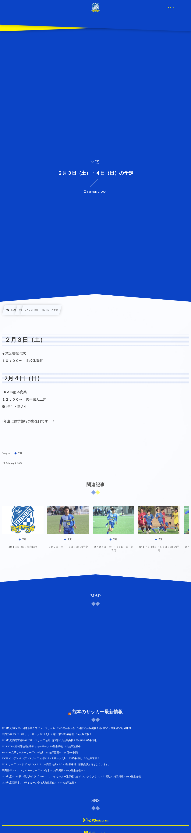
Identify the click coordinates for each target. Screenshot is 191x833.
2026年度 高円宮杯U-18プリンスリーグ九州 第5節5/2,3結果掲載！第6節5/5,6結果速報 (49, 740)
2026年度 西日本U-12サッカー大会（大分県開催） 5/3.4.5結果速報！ (39, 782)
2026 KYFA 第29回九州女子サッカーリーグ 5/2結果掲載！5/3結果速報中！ (42, 746)
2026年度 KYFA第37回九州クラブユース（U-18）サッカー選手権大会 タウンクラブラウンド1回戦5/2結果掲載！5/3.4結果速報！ (72, 776)
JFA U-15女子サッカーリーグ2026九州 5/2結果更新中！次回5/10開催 (40, 752)
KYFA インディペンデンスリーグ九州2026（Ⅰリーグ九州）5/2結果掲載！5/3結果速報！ (51, 758)
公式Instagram (98, 820)
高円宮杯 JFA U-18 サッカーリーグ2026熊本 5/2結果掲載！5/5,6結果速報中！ (44, 770)
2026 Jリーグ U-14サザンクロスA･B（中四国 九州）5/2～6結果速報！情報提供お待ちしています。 (56, 764)
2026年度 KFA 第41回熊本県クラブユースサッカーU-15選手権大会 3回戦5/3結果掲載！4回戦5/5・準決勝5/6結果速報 (66, 728)
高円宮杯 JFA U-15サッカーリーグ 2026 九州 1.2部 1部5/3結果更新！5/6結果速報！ (47, 734)
